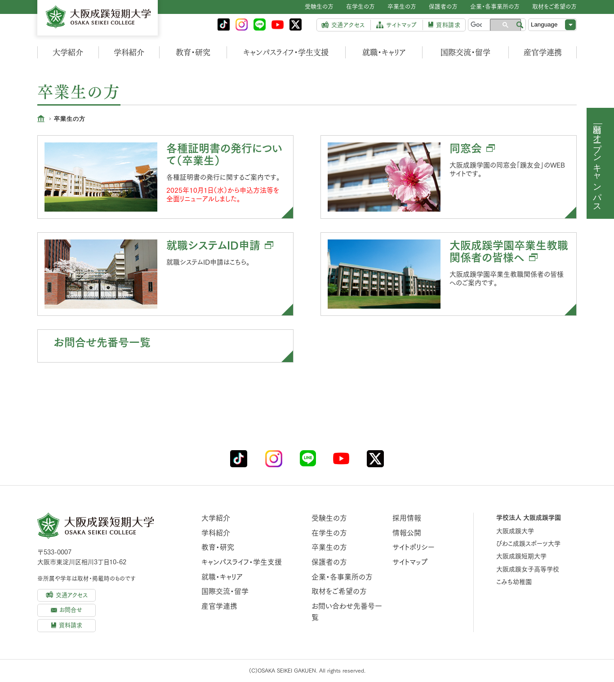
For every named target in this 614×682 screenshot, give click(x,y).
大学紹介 (68, 52)
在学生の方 (329, 532)
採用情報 (406, 518)
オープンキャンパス (597, 168)
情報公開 (406, 532)
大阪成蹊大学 (515, 531)
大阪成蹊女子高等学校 (527, 569)
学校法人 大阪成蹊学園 (528, 517)
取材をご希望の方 (339, 591)
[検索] (476, 25)
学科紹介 (129, 52)
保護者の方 (329, 562)
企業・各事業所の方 (342, 576)
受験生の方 (329, 518)
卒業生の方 (329, 547)
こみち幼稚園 (514, 582)
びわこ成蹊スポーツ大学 (528, 543)
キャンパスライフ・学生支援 (286, 52)
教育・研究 (193, 52)
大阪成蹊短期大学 (521, 556)
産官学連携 (543, 52)
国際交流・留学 (465, 52)
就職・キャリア (384, 52)
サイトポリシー (413, 547)
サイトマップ (409, 562)
